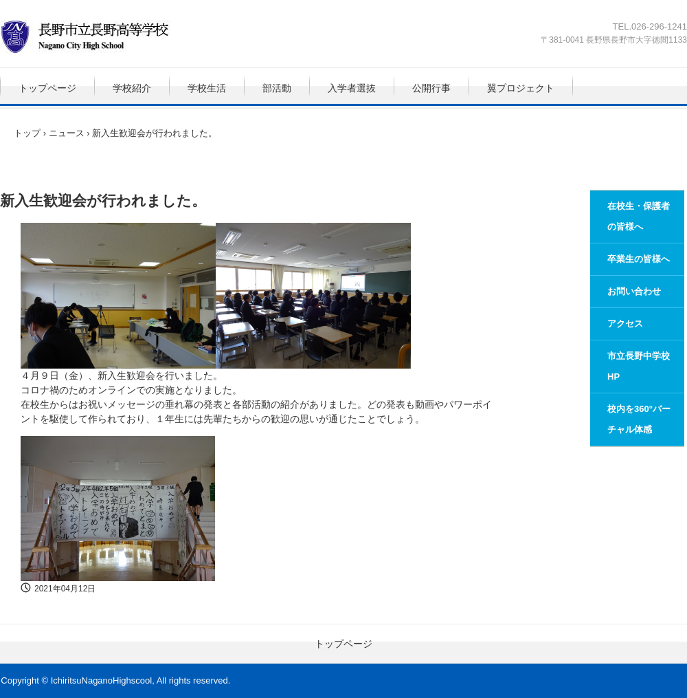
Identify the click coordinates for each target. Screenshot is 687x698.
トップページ (47, 88)
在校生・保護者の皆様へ (638, 216)
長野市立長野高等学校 (99, 37)
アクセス (625, 323)
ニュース (67, 133)
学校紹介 (132, 88)
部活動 (276, 88)
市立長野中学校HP (638, 366)
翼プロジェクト (520, 88)
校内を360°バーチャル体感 (639, 419)
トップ (27, 133)
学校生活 (207, 88)
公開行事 (431, 88)
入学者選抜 (352, 88)
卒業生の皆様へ (638, 259)
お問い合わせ (634, 291)
